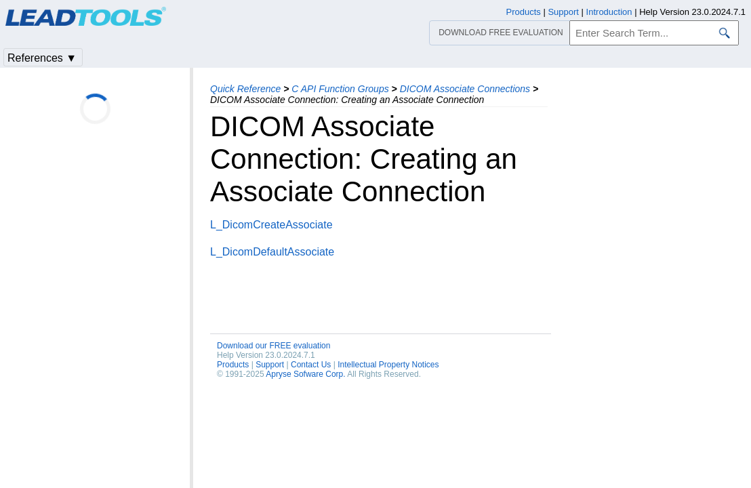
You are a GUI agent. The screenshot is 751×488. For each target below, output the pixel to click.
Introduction (609, 12)
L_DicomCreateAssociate (271, 224)
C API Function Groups (339, 88)
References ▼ (42, 58)
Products (233, 364)
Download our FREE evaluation (273, 345)
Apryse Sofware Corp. (305, 374)
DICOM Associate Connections (465, 88)
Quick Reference (245, 88)
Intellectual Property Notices (388, 364)
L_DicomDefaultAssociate (272, 252)
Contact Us (311, 364)
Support (270, 364)
